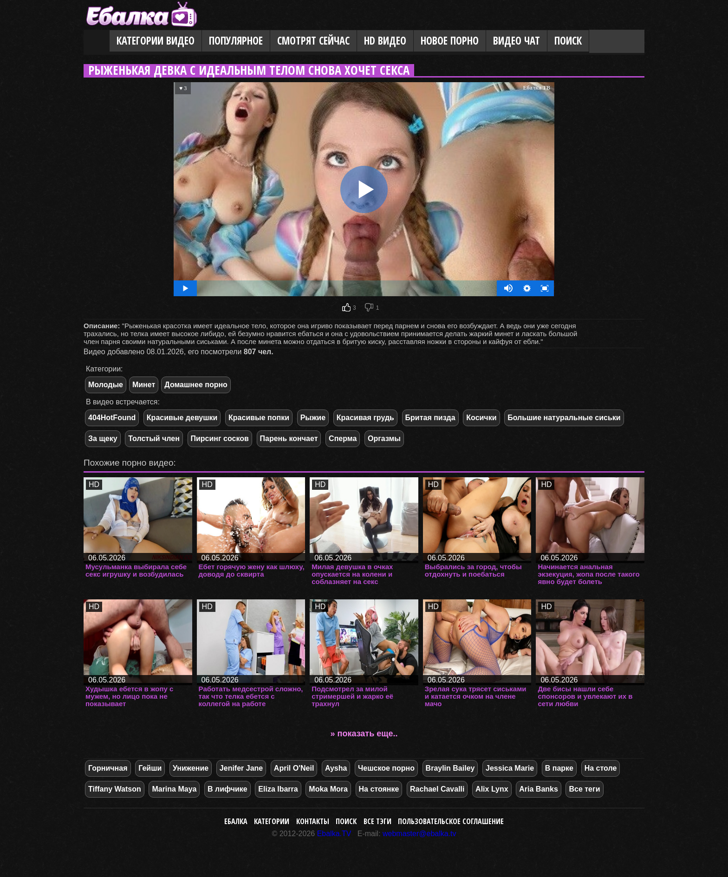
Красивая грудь (365, 418)
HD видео (385, 40)
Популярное (236, 40)
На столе (601, 768)
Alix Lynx (491, 789)
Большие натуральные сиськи (564, 418)
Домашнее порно (196, 385)
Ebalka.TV (334, 834)
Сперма (343, 438)
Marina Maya (174, 789)
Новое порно (450, 40)
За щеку (102, 438)
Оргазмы (384, 438)
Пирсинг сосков (220, 438)
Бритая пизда (430, 418)
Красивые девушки (182, 418)
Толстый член (154, 438)
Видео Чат (516, 40)
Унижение (190, 768)
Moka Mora (328, 789)
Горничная (108, 768)
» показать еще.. (364, 733)
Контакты (312, 821)
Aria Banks (538, 789)
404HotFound (112, 418)
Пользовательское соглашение (451, 821)
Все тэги (377, 821)
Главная (97, 41)
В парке (559, 768)
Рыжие (312, 418)
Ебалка (235, 821)
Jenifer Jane (241, 768)
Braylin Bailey (450, 768)
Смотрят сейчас (313, 40)
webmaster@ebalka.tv (419, 834)
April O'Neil (294, 768)
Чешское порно (386, 768)
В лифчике (227, 789)
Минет (143, 385)
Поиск (568, 40)
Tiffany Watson (114, 789)
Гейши (150, 768)
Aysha (336, 768)
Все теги (584, 789)
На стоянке (379, 789)
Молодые (105, 385)
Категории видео (156, 40)
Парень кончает (289, 438)
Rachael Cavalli (437, 789)
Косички (481, 418)
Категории (271, 821)
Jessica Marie (510, 768)
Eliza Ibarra (278, 789)
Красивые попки (258, 418)
